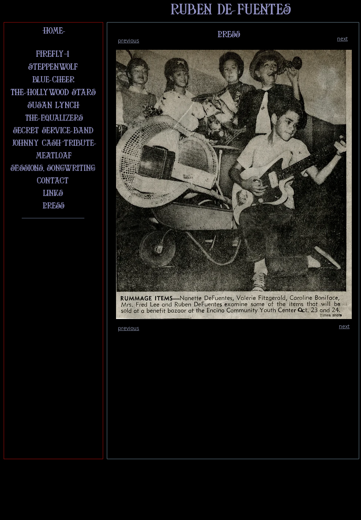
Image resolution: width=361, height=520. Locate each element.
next (342, 38)
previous (128, 40)
